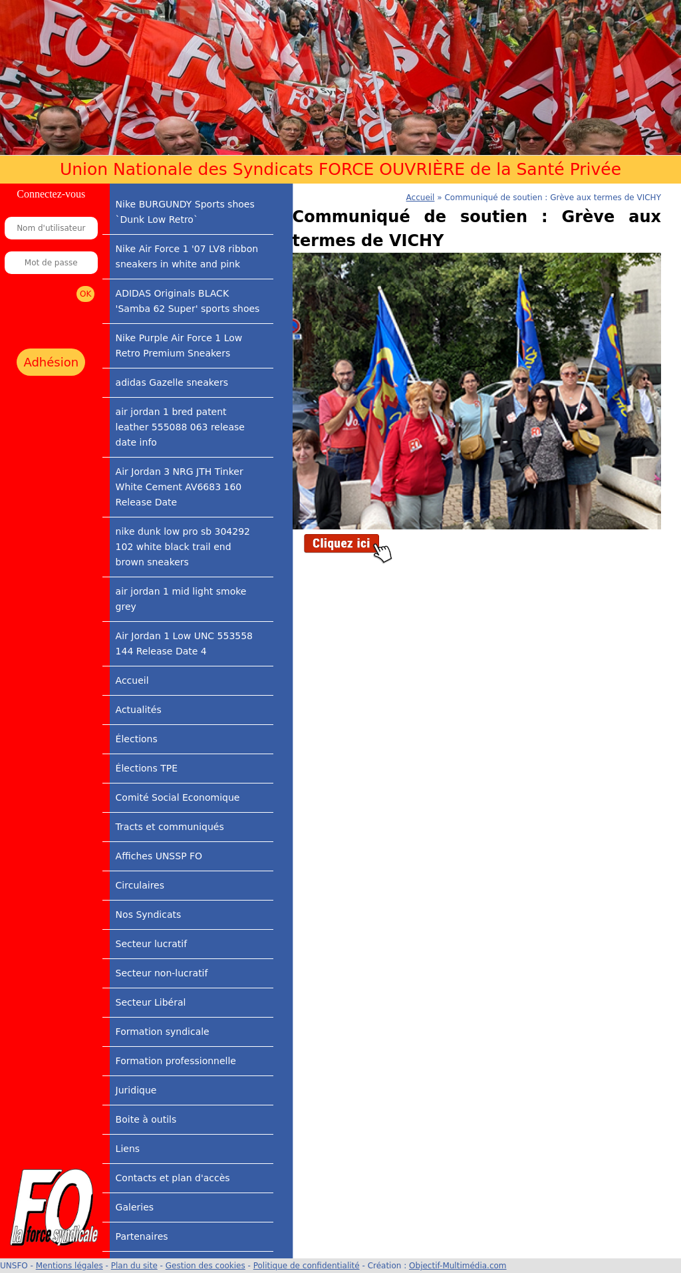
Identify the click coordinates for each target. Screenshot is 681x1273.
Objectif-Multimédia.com (457, 1265)
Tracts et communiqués (170, 826)
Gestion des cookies (205, 1265)
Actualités (139, 709)
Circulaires (140, 885)
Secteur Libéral (151, 1002)
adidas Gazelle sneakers (172, 382)
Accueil (132, 680)
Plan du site (134, 1265)
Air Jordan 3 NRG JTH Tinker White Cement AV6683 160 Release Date (179, 486)
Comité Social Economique (178, 797)
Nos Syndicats (149, 914)
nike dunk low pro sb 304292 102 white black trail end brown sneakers (183, 546)
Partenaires (142, 1236)
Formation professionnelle (176, 1061)
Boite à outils (146, 1119)
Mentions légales (69, 1265)
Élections (137, 739)
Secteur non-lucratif (162, 973)
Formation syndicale (162, 1031)
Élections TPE (147, 768)
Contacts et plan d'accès (173, 1178)
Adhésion (50, 362)
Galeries (135, 1207)
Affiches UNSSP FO (159, 856)
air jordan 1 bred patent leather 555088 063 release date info (180, 427)
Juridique (136, 1090)
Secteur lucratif (151, 943)
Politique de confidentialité (306, 1265)
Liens (128, 1148)
